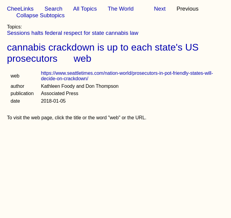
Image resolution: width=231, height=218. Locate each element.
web (82, 58)
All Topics (85, 8)
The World (121, 8)
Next (159, 8)
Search (53, 8)
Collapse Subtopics (40, 15)
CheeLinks (20, 8)
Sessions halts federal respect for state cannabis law (72, 33)
